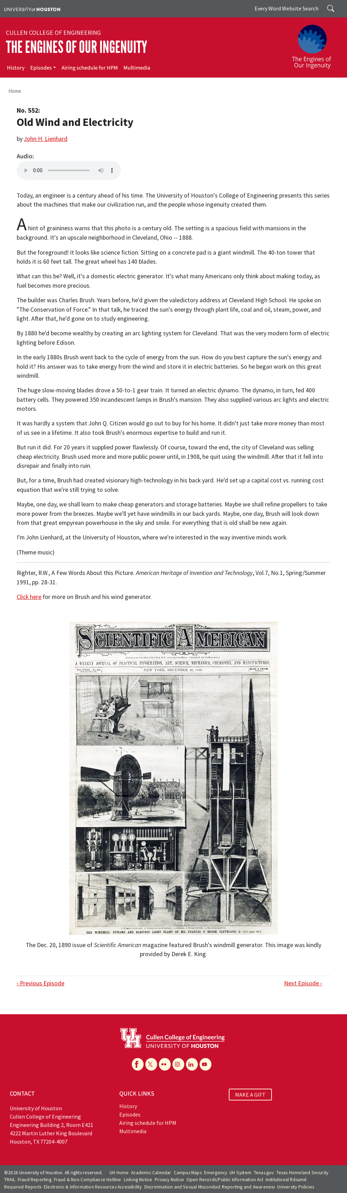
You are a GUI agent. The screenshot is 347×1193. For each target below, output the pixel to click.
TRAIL (9, 1180)
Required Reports (22, 1187)
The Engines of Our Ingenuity (76, 47)
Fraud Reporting (34, 1180)
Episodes (41, 68)
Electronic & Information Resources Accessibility (93, 1187)
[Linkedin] (192, 1064)
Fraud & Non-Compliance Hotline (87, 1180)
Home (14, 91)
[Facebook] (138, 1064)
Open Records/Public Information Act (224, 1180)
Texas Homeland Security (302, 1173)
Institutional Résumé (286, 1180)
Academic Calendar (151, 1173)
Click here (29, 597)
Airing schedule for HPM (90, 68)
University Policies (295, 1187)
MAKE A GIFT (250, 1094)
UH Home (119, 1173)
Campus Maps (188, 1173)
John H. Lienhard (45, 139)
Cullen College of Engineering (53, 33)
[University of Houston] (32, 8)
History (16, 68)
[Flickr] (165, 1064)
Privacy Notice (169, 1180)
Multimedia (136, 68)
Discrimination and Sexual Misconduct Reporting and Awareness (209, 1187)
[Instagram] (178, 1064)
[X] (151, 1064)
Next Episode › (303, 983)
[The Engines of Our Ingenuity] (316, 43)
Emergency (215, 1173)
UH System (240, 1173)
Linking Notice (138, 1180)
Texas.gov (264, 1173)
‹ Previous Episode (40, 983)
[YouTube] (205, 1064)
